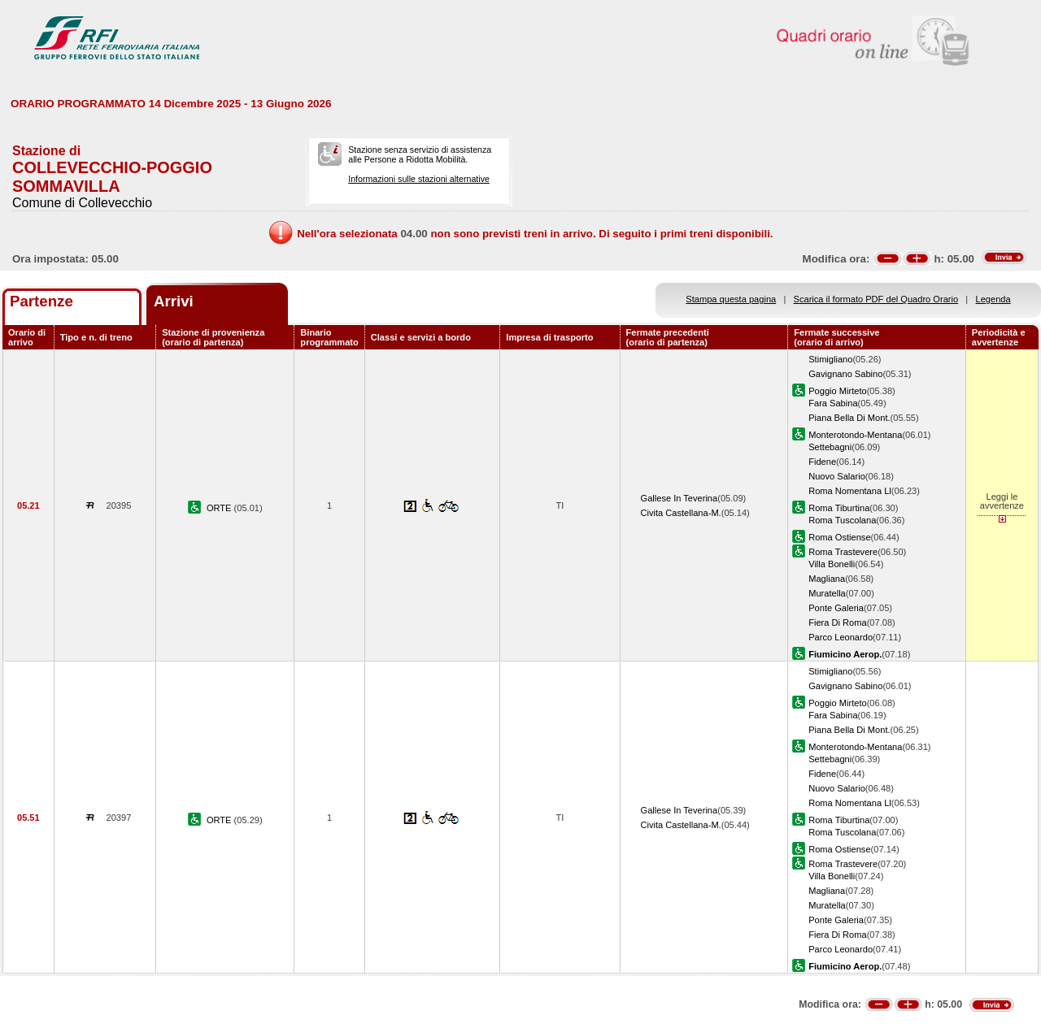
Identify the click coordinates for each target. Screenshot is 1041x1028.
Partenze (41, 301)
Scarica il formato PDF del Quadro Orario (876, 299)
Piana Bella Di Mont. (849, 418)
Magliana (826, 578)
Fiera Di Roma (837, 622)
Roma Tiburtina (838, 508)
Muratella (827, 593)
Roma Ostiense (839, 537)
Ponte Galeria (836, 608)
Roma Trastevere (843, 552)
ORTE (220, 508)
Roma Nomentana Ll (849, 491)
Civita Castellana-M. (681, 513)
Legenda (993, 299)
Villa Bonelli (831, 564)
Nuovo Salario (836, 476)
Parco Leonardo (840, 637)
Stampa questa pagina (731, 299)
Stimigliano (830, 359)
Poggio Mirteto (837, 391)
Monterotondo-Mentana (855, 435)
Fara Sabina (832, 403)
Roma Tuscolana (842, 520)
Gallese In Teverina (679, 498)
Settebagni (830, 447)
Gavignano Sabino (845, 374)
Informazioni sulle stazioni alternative (419, 179)
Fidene (822, 461)
